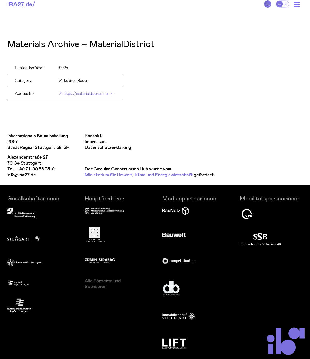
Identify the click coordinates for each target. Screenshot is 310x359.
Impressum (96, 141)
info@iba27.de (21, 175)
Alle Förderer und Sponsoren (103, 283)
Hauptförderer (104, 198)
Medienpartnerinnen (189, 198)
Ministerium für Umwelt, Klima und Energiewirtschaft (139, 175)
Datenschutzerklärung (108, 147)
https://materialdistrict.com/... (89, 93)
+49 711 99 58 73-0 (36, 169)
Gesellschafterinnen (33, 198)
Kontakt (93, 136)
